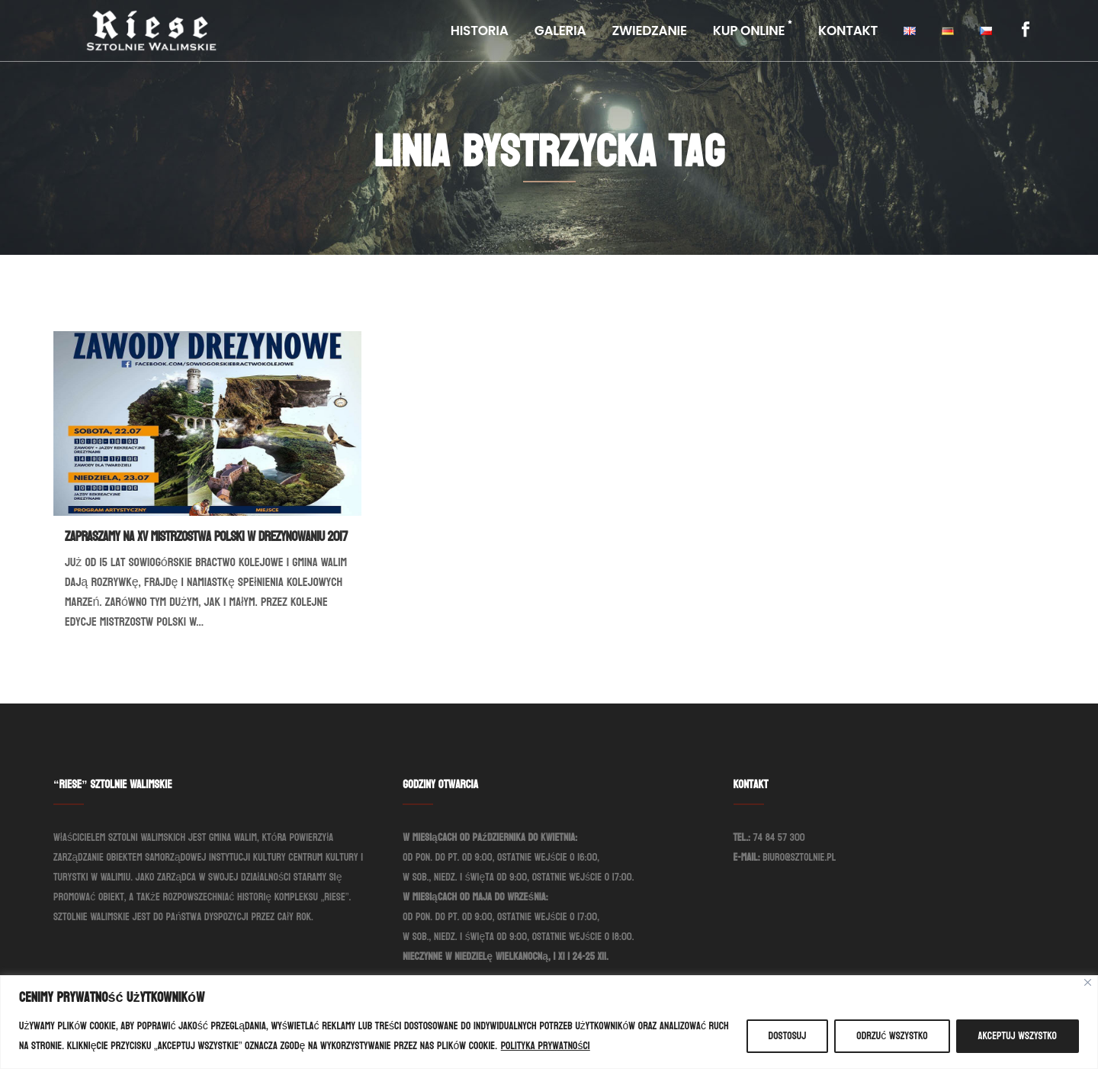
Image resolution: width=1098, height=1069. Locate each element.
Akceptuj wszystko (1017, 1035)
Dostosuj (788, 1035)
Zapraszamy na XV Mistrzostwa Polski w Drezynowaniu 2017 (206, 536)
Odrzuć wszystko (891, 1035)
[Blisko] (1087, 982)
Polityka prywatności (545, 1045)
